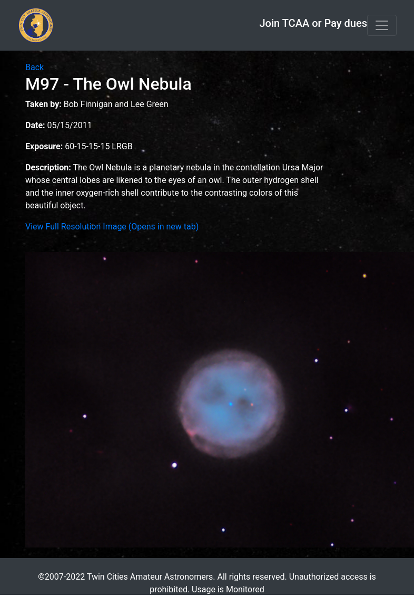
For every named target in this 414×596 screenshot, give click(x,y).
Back (34, 67)
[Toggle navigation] (382, 25)
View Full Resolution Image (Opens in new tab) (112, 227)
